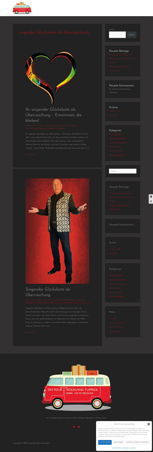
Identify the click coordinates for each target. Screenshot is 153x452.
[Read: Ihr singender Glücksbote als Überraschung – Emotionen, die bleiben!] (51, 78)
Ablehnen (118, 442)
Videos (88, 8)
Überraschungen (32, 128)
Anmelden (113, 319)
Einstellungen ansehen (138, 442)
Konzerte (78, 8)
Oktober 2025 (114, 111)
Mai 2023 (113, 115)
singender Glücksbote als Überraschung (61, 126)
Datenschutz (126, 447)
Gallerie (98, 8)
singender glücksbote (67, 300)
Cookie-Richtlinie (116, 447)
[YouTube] (79, 427)
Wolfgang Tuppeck (47, 128)
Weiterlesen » (31, 154)
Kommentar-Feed (116, 327)
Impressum (133, 447)
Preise (107, 8)
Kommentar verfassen (34, 126)
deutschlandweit (51, 300)
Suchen (112, 29)
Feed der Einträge (116, 323)
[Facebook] (74, 427)
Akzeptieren (104, 442)
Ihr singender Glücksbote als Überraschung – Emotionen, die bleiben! (54, 115)
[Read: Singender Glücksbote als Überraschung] (57, 231)
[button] (149, 424)
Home (40, 8)
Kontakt (117, 8)
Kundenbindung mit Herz (59, 8)
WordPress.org (114, 331)
